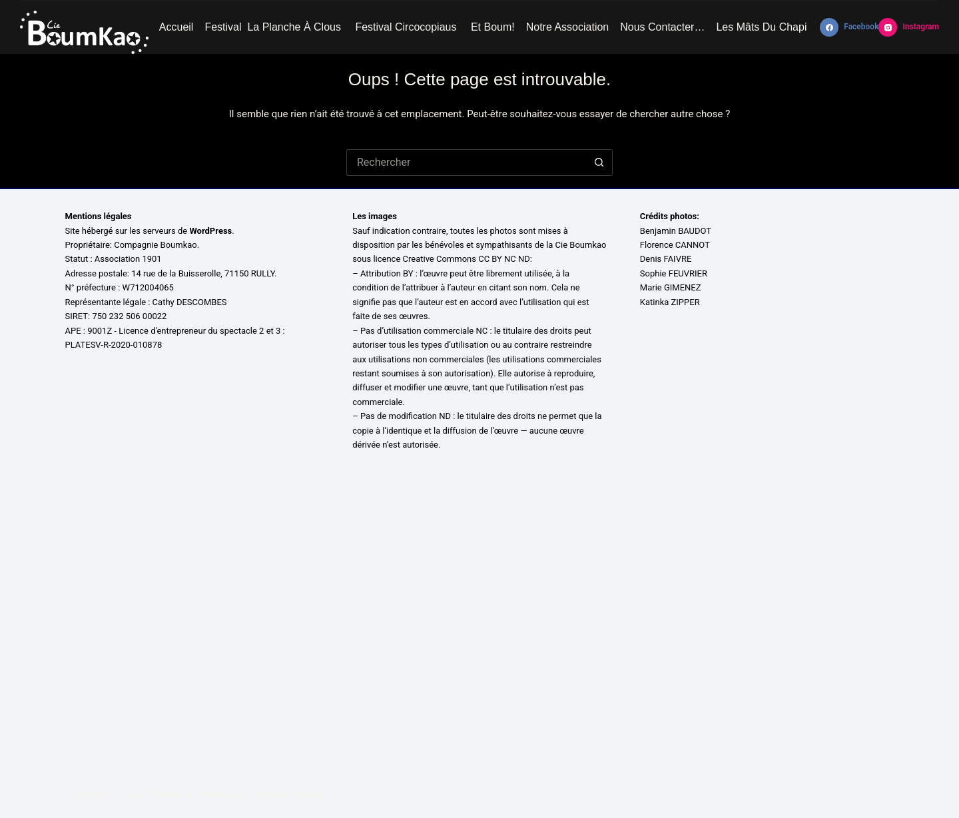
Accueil (176, 27)
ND (445, 416)
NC (481, 331)
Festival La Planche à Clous (274, 27)
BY (408, 273)
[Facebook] (849, 27)
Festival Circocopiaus (407, 27)
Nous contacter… (662, 27)
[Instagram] (908, 27)
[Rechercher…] (466, 162)
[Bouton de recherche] (599, 162)
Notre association (567, 27)
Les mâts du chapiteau (771, 27)
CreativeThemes (288, 795)
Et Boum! (493, 27)
